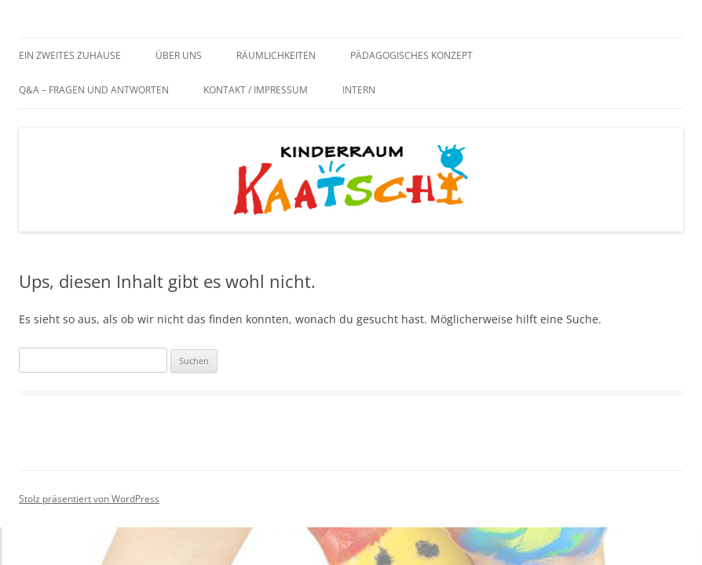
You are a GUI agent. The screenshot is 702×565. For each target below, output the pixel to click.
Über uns (178, 55)
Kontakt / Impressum (255, 90)
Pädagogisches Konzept (411, 55)
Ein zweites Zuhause (70, 55)
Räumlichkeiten (276, 55)
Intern (358, 90)
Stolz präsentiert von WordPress (89, 498)
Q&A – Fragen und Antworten (94, 90)
